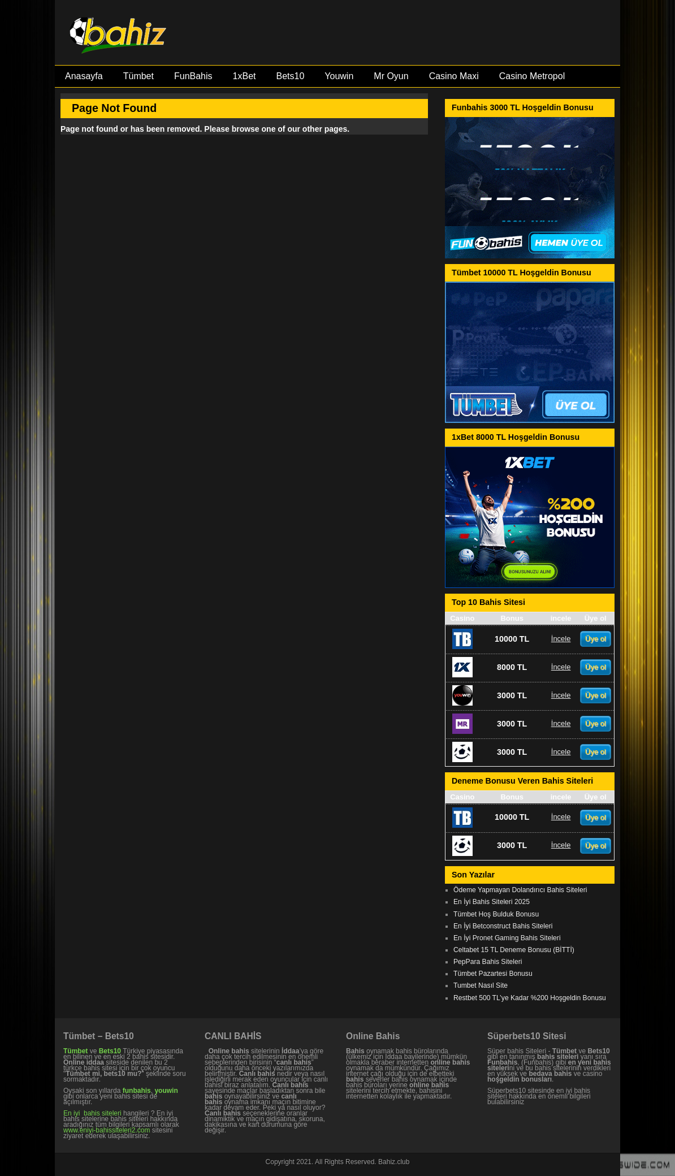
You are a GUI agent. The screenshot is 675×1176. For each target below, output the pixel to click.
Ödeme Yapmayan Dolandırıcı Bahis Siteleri (520, 890)
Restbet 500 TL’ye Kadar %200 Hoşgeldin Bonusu (529, 998)
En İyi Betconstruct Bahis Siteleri (502, 926)
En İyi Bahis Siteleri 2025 (491, 902)
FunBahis (193, 76)
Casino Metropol (532, 76)
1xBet (244, 76)
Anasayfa (84, 76)
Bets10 (290, 76)
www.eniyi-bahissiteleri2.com (106, 1130)
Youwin (338, 76)
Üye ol (595, 638)
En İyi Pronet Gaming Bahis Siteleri (507, 938)
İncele (561, 638)
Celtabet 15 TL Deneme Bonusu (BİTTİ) (513, 950)
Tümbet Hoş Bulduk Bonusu (496, 914)
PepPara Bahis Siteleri (487, 962)
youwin (166, 1091)
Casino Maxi (454, 76)
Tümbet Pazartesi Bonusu (493, 974)
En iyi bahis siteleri (92, 1113)
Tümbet (138, 76)
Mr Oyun (391, 76)
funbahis (137, 1091)
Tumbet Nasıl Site (480, 985)
